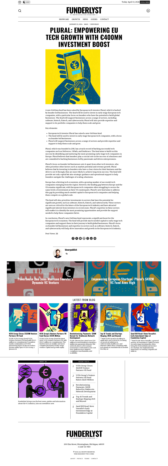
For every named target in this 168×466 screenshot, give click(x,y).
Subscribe (144, 2)
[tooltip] (148, 10)
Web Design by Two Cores (84, 454)
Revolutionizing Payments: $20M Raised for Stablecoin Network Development (83, 336)
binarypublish (71, 249)
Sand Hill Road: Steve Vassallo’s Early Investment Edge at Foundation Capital (143, 336)
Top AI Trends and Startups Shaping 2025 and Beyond (111, 335)
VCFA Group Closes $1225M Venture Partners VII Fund (23, 335)
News (86, 24)
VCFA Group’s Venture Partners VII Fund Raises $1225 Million (52, 335)
